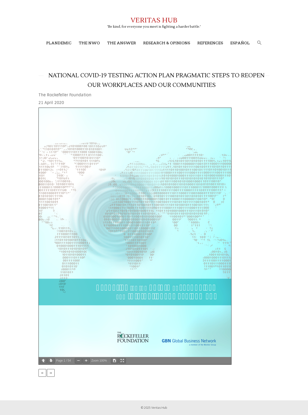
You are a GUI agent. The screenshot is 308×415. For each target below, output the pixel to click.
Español (240, 43)
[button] (259, 43)
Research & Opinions (166, 43)
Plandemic (58, 43)
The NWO (89, 43)
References (210, 43)
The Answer (121, 43)
